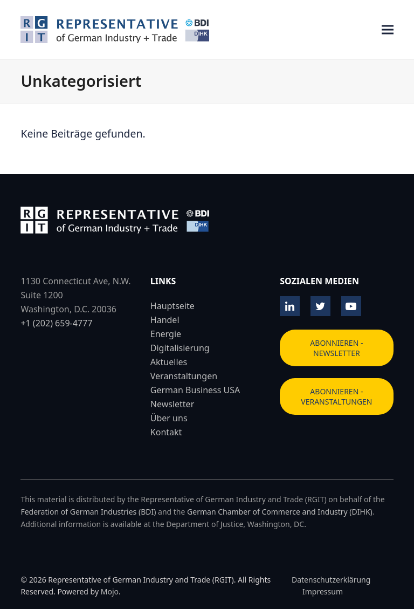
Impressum (322, 591)
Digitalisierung (180, 348)
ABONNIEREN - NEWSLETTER (336, 348)
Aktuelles (168, 362)
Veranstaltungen (183, 376)
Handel (165, 320)
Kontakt (166, 432)
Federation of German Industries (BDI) (88, 512)
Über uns (169, 418)
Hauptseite (172, 306)
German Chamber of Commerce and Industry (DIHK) (279, 512)
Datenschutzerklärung (331, 579)
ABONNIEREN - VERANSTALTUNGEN (336, 396)
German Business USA (195, 390)
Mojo (110, 591)
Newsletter (172, 404)
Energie (165, 334)
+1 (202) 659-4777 (56, 323)
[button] (388, 30)
